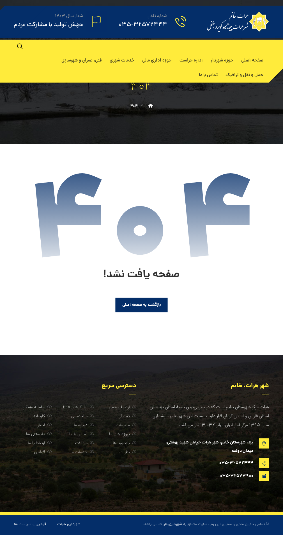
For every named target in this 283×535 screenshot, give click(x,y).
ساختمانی (82, 416)
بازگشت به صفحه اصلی (141, 305)
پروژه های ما (122, 434)
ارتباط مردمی (122, 407)
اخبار (44, 425)
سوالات (84, 443)
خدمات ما (82, 452)
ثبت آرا (127, 416)
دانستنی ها (39, 434)
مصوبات (126, 425)
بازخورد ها (124, 443)
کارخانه (42, 416)
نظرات (127, 452)
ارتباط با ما (40, 443)
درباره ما (84, 425)
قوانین (43, 452)
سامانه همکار (37, 407)
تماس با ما (81, 434)
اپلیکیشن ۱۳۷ (78, 407)
